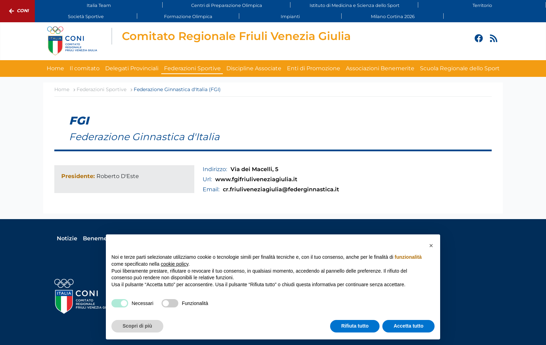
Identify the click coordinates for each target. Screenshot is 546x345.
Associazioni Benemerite (380, 68)
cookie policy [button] (174, 264)
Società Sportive (86, 16)
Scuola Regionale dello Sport (460, 68)
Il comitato (85, 68)
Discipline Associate (253, 68)
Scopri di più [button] (137, 326)
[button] (431, 245)
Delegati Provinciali (131, 68)
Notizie (67, 238)
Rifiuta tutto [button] (355, 326)
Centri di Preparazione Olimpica (226, 5)
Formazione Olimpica (188, 16)
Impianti (290, 16)
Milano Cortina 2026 (393, 16)
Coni (17, 11)
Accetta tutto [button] (408, 326)
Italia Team (99, 5)
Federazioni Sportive (192, 68)
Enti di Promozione (313, 68)
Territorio (482, 5)
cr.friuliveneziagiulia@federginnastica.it (281, 189)
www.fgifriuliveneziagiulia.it (256, 179)
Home (55, 68)
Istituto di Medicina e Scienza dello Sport (354, 5)
